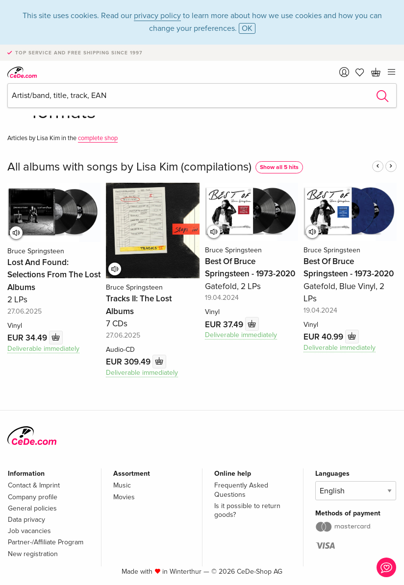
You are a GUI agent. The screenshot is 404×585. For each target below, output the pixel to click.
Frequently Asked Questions (241, 489)
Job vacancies (29, 531)
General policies (32, 508)
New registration (33, 554)
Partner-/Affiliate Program (45, 542)
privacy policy (157, 16)
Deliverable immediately (43, 348)
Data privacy (26, 519)
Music (122, 485)
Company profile (32, 497)
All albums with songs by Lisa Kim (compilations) (129, 167)
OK (247, 28)
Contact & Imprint (34, 485)
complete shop (98, 138)
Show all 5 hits (279, 167)
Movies (124, 497)
